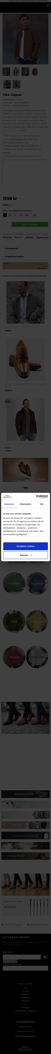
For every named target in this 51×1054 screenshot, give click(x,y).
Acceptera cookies (25, 546)
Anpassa (26, 555)
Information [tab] (25, 504)
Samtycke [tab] (9, 504)
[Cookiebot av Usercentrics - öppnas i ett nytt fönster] (36, 496)
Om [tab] (42, 504)
